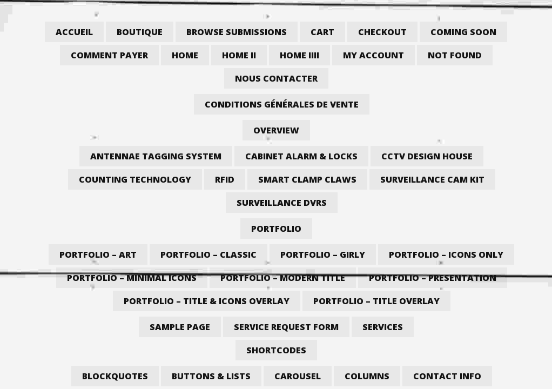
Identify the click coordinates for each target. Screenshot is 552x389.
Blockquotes (115, 376)
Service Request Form (286, 327)
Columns (367, 376)
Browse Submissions (236, 32)
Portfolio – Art (98, 254)
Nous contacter (276, 78)
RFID (224, 179)
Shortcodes (276, 350)
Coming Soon (463, 32)
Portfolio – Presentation (432, 278)
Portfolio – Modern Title (282, 278)
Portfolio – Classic (208, 254)
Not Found (455, 55)
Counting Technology (135, 179)
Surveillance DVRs (282, 203)
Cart (322, 32)
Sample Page (180, 327)
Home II (239, 55)
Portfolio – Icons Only (446, 254)
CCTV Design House (427, 156)
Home (185, 55)
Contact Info (447, 376)
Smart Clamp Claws (307, 179)
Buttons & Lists (211, 376)
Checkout (382, 32)
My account (373, 55)
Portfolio (276, 228)
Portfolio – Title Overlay (376, 301)
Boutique (140, 32)
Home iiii (299, 55)
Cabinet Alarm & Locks (301, 156)
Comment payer (109, 55)
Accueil (74, 32)
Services (382, 327)
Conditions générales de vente (282, 104)
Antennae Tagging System (155, 156)
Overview (276, 130)
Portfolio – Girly (322, 254)
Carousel (297, 376)
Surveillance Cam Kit (432, 179)
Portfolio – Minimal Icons (132, 278)
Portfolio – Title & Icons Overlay (207, 301)
